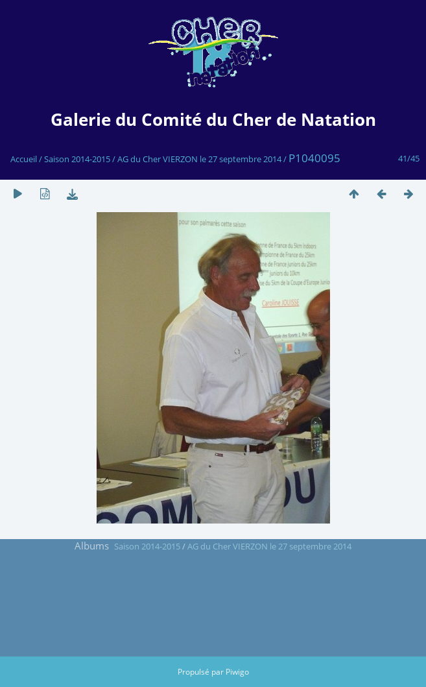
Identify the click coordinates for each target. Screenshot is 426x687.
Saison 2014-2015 (77, 159)
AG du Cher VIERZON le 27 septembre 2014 (199, 159)
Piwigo (237, 671)
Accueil (23, 159)
